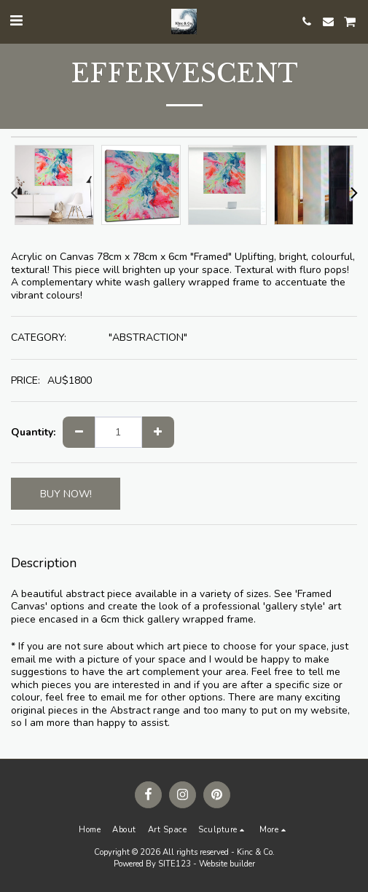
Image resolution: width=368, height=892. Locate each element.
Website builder (227, 864)
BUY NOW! (66, 494)
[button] (16, 21)
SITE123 (174, 864)
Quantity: (33, 432)
